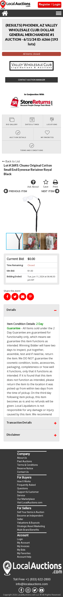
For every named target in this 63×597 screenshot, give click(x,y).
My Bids (21, 549)
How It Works (24, 481)
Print (55, 184)
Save (45, 184)
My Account (23, 542)
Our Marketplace (26, 499)
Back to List (11, 161)
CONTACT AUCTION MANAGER (31, 79)
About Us (22, 457)
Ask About (33, 184)
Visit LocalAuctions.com (29, 502)
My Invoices (23, 546)
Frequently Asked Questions (26, 487)
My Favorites (24, 553)
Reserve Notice (25, 468)
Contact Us (23, 472)
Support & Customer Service (28, 494)
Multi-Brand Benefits (28, 529)
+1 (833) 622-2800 (38, 579)
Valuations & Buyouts (28, 522)
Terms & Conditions (27, 465)
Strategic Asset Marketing (31, 526)
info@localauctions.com (32, 584)
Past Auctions (24, 461)
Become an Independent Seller (30, 517)
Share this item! (12, 290)
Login (20, 539)
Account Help (24, 556)
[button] (6, 214)
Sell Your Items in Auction (30, 512)
